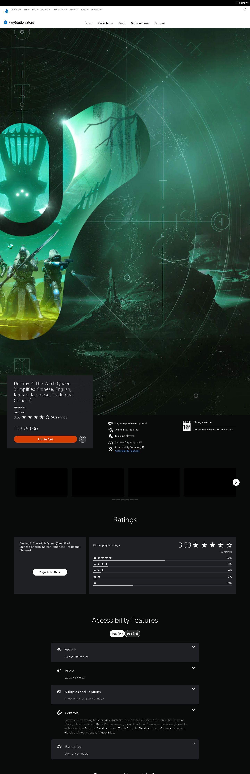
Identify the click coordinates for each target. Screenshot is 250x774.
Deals (122, 19)
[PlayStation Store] (20, 19)
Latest (89, 19)
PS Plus (44, 9)
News (73, 9)
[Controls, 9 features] (125, 719)
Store (83, 9)
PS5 (25, 9)
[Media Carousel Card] (41, 479)
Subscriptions (140, 19)
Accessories (59, 9)
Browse (160, 19)
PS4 (34, 9)
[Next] (236, 479)
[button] (127, 447)
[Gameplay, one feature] (125, 746)
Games (15, 9)
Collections (105, 19)
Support (95, 9)
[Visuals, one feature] (125, 649)
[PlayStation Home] (6, 9)
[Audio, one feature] (125, 670)
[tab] (117, 630)
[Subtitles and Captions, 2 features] (125, 691)
